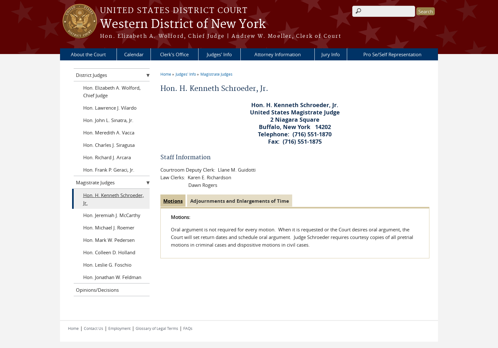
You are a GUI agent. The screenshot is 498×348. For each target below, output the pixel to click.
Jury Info (330, 54)
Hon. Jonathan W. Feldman (112, 277)
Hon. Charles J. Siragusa (109, 145)
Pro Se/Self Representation (392, 54)
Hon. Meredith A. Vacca (108, 132)
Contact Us (93, 328)
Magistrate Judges (216, 74)
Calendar (134, 54)
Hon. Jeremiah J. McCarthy (111, 215)
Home (165, 74)
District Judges (91, 75)
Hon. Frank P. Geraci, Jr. (108, 170)
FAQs (187, 328)
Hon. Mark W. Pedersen (109, 240)
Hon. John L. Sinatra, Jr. (108, 120)
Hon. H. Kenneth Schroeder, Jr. (113, 199)
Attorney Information (277, 54)
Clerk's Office (174, 54)
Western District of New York (183, 24)
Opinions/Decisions (97, 290)
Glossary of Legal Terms (157, 328)
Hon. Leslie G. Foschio (107, 265)
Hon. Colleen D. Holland (109, 252)
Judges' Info (219, 54)
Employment (119, 328)
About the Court (88, 54)
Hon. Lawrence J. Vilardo (110, 108)
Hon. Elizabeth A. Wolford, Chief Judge (112, 92)
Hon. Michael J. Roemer (108, 227)
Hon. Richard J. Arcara (107, 157)
